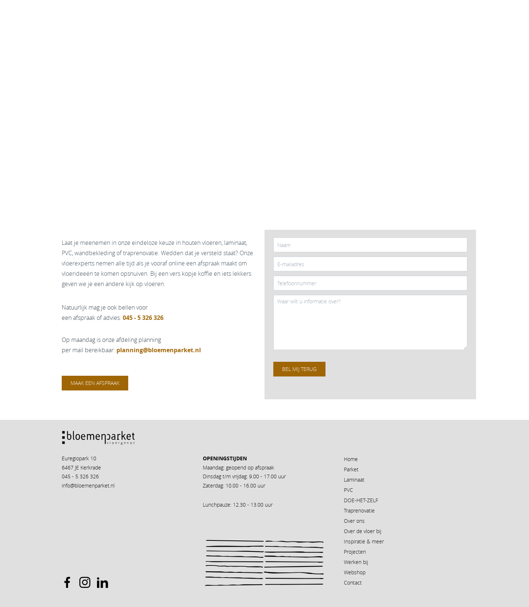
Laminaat (354, 479)
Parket (351, 469)
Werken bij (356, 561)
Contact (353, 582)
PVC (348, 489)
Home (351, 459)
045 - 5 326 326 (80, 476)
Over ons (354, 520)
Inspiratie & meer (364, 541)
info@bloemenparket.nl (88, 485)
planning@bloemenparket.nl (158, 350)
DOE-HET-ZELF (361, 500)
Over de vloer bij (362, 531)
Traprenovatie (359, 510)
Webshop (355, 572)
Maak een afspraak (95, 382)
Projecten (355, 551)
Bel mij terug (299, 368)
